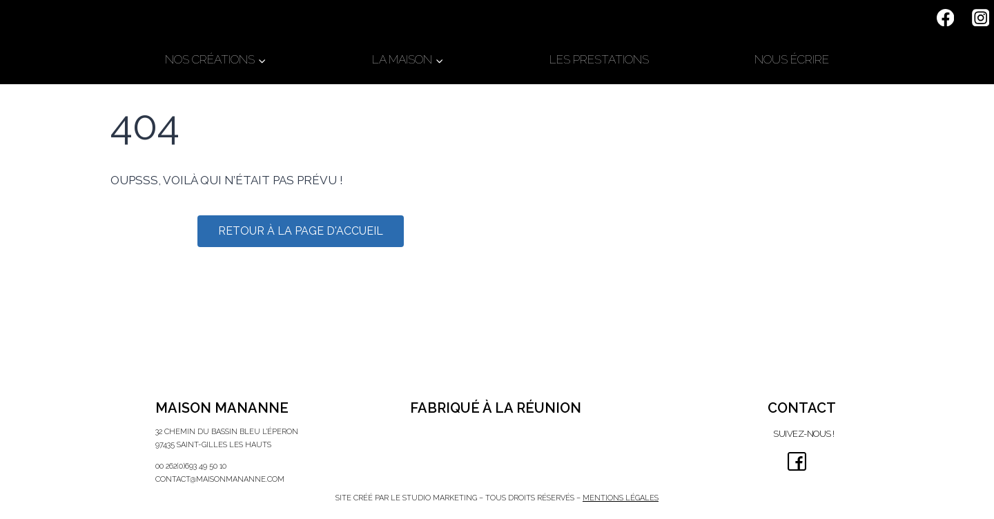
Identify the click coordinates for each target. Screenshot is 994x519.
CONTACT (802, 408)
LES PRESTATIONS (599, 59)
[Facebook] (945, 17)
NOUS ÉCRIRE (791, 59)
